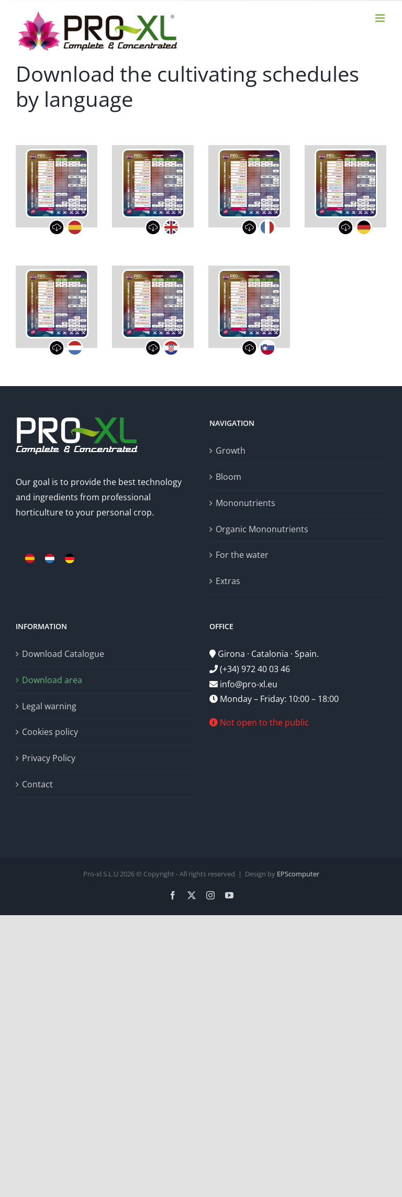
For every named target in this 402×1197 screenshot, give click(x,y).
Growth (230, 450)
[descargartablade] (345, 149)
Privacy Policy (48, 758)
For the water (242, 555)
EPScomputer (298, 873)
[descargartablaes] (56, 149)
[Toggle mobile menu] (380, 18)
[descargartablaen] (153, 149)
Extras (228, 581)
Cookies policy (50, 732)
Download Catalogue (63, 654)
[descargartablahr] (153, 270)
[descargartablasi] (249, 270)
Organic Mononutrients (262, 529)
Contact (37, 784)
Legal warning (49, 706)
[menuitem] (30, 558)
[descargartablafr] (249, 149)
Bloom (228, 476)
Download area (52, 680)
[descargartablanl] (56, 270)
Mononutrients (245, 503)
